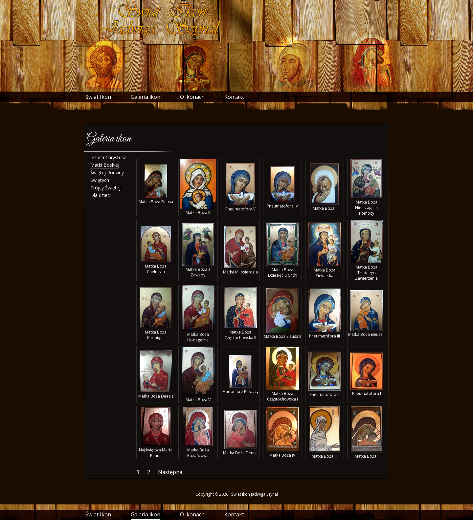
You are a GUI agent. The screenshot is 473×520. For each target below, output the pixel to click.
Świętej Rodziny (107, 172)
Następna (171, 472)
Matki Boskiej (104, 165)
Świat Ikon (98, 96)
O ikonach (192, 96)
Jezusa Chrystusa (108, 157)
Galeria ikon (145, 96)
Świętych (99, 180)
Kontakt (234, 96)
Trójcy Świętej (105, 187)
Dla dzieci (100, 195)
